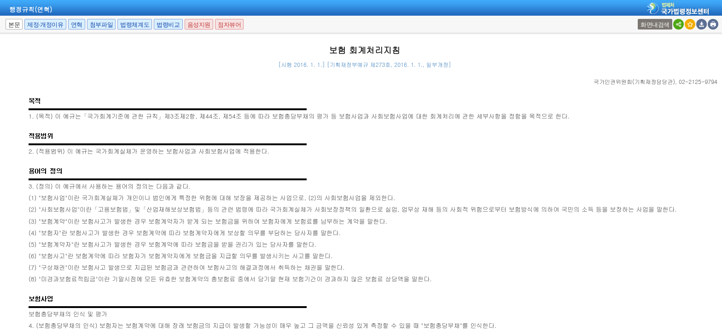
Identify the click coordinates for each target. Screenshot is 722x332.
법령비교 (168, 24)
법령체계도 (134, 24)
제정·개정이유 (45, 24)
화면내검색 (655, 24)
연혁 (76, 24)
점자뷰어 (229, 24)
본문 (14, 24)
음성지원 (198, 24)
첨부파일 (101, 24)
